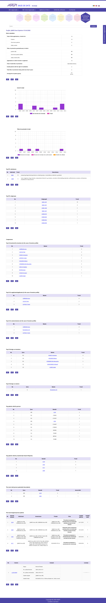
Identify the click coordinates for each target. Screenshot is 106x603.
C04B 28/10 (44, 214)
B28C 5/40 (44, 211)
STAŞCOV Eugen (23, 273)
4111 (44, 467)
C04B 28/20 (44, 217)
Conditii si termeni (53, 602)
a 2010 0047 (14, 572)
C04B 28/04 (44, 223)
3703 (55, 421)
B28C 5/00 (44, 205)
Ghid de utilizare (59, 10)
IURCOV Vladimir (23, 267)
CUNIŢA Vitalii (22, 276)
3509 (44, 470)
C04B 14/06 (44, 208)
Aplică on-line (45, 10)
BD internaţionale (29, 10)
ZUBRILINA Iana (23, 249)
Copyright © (50, 599)
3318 (55, 412)
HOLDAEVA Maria (23, 261)
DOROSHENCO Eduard (52, 364)
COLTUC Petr (22, 252)
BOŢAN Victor (22, 270)
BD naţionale (13, 10)
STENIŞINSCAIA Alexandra (25, 264)
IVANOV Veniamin (23, 255)
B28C (12, 175)
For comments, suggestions (104, 34)
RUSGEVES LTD (26, 330)
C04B (12, 179)
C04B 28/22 (44, 220)
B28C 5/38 (44, 202)
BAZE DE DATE (24, 5)
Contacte (72, 10)
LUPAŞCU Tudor (23, 258)
